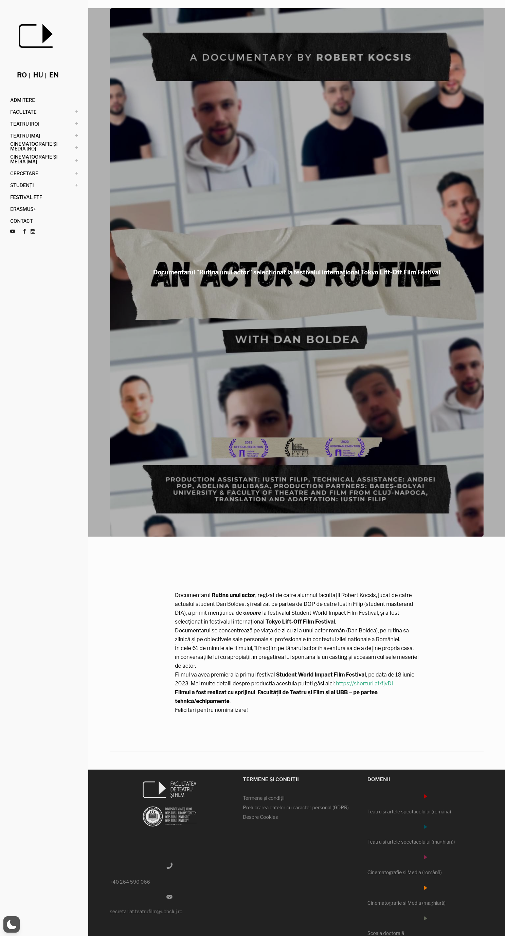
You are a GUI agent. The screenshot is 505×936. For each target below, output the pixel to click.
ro (22, 75)
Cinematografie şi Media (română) (404, 872)
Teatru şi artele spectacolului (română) (409, 811)
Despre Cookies (260, 817)
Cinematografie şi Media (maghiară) (406, 903)
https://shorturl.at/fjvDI (387, 683)
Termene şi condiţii (264, 798)
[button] (11, 924)
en (54, 75)
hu (38, 75)
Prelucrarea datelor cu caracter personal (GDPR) (296, 807)
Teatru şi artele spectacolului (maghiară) (411, 842)
